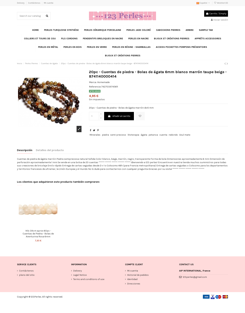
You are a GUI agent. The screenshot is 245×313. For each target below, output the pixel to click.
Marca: (93, 82)
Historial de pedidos (138, 275)
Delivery (21, 3)
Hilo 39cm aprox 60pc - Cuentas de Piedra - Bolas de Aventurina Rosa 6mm (38, 233)
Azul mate (184, 134)
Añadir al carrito (119, 116)
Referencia (95, 86)
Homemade (103, 82)
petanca (153, 134)
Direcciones (133, 283)
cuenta (163, 134)
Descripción (24, 150)
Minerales (94, 134)
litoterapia (133, 134)
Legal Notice (80, 275)
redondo (173, 134)
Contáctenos (34, 3)
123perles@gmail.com (195, 277)
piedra (105, 134)
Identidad (132, 279)
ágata (144, 134)
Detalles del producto (50, 150)
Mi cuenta (48, 3)
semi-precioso (118, 134)
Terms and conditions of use (88, 279)
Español (203, 3)
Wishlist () (221, 3)
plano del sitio (27, 275)
